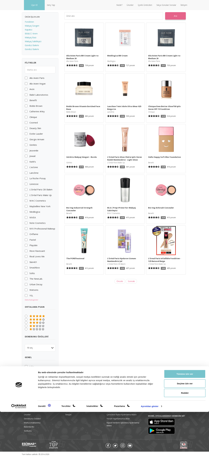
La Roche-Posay (37, 178)
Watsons (33, 289)
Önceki (120, 281)
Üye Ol (34, 5)
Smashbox (34, 267)
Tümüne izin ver (184, 419)
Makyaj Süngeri (32, 25)
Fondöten (29, 21)
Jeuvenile (33, 150)
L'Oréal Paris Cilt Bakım (40, 189)
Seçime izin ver (185, 428)
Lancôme (33, 172)
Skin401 (33, 262)
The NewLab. (36, 278)
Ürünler (130, 5)
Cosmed (33, 122)
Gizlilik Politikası (114, 410)
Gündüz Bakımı (32, 45)
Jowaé (32, 156)
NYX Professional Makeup (42, 228)
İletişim (184, 5)
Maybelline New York (39, 206)
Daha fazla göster (31, 300)
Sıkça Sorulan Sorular (166, 5)
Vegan (32, 376)
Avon (31, 89)
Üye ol (26, 406)
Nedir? (119, 5)
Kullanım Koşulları (114, 406)
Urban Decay (35, 284)
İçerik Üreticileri (145, 5)
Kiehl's (32, 161)
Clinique (33, 117)
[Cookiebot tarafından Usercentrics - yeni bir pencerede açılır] (18, 451)
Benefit (33, 100)
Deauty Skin (35, 128)
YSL (31, 295)
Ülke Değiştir (153, 410)
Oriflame (33, 234)
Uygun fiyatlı (35, 369)
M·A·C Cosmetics (37, 200)
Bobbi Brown (35, 105)
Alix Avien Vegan (37, 83)
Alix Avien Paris (36, 77)
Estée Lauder (36, 133)
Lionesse (33, 184)
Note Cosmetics (37, 222)
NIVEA (32, 217)
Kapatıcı (28, 29)
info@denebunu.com (160, 406)
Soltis (32, 273)
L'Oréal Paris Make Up (40, 195)
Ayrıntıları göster (149, 451)
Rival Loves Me (37, 256)
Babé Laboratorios (38, 94)
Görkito (33, 144)
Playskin (33, 245)
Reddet (185, 438)
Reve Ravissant (37, 250)
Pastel (32, 239)
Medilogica (34, 211)
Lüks (31, 366)
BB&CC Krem (31, 33)
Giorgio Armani (36, 139)
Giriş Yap (51, 5)
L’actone (33, 167)
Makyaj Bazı (30, 37)
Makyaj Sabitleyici (33, 41)
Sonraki (131, 281)
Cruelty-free (35, 373)
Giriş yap (28, 410)
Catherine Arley (37, 111)
